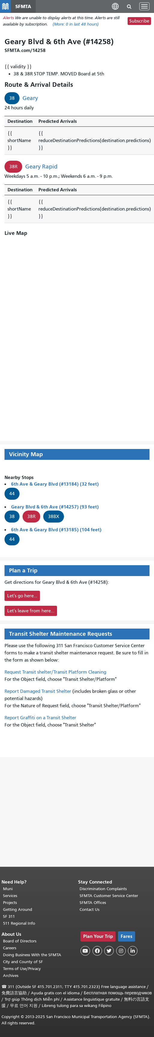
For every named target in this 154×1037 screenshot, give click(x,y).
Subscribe (139, 21)
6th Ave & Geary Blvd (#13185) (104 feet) (56, 529)
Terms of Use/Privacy (22, 968)
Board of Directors (19, 941)
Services (10, 895)
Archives (10, 975)
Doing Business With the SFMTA (32, 954)
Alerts (8, 17)
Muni (8, 888)
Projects (10, 902)
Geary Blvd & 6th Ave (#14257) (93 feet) (55, 507)
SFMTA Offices (93, 902)
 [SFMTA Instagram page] (121, 950)
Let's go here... (22, 596)
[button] (115, 6)
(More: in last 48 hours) (76, 24)
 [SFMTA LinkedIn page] (133, 950)
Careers (9, 948)
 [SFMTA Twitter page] (109, 950)
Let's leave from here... (30, 611)
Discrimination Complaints (103, 888)
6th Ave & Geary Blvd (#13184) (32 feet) (55, 484)
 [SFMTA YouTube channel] (85, 950)
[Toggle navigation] (144, 6)
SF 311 (9, 916)
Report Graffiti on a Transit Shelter (40, 717)
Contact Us (89, 909)
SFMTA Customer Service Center (109, 895)
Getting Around (17, 909)
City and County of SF (23, 961)
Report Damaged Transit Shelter (38, 691)
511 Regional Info (19, 923)
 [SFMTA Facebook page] (97, 950)
